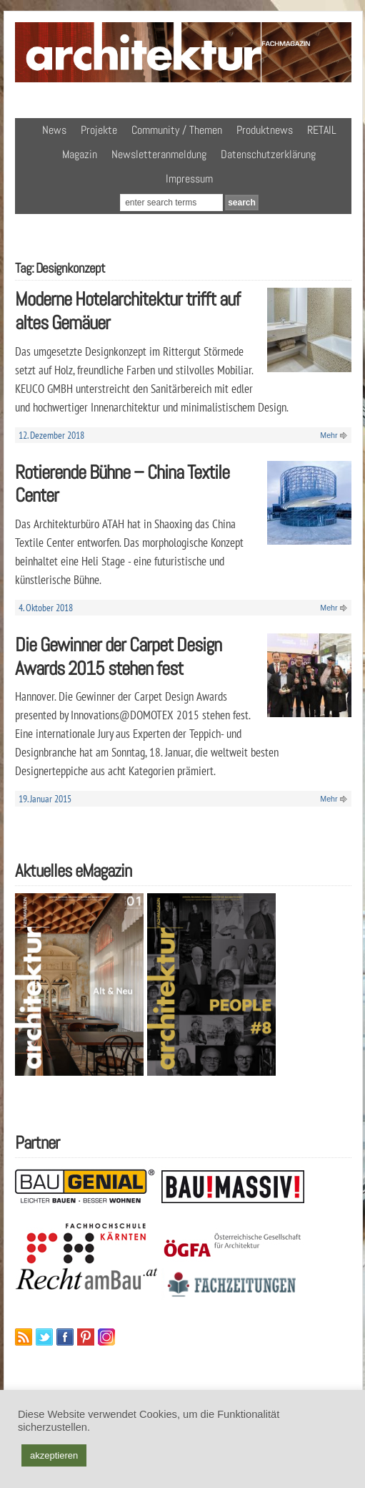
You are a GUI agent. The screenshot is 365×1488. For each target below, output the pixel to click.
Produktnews (264, 129)
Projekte (99, 129)
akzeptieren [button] (54, 1455)
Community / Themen (176, 129)
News (54, 129)
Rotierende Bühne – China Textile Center (122, 483)
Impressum (189, 178)
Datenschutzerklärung (268, 154)
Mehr (328, 435)
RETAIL (321, 129)
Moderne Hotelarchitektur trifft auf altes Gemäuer (127, 310)
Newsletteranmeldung (158, 154)
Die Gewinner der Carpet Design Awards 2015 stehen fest (118, 656)
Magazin (79, 154)
